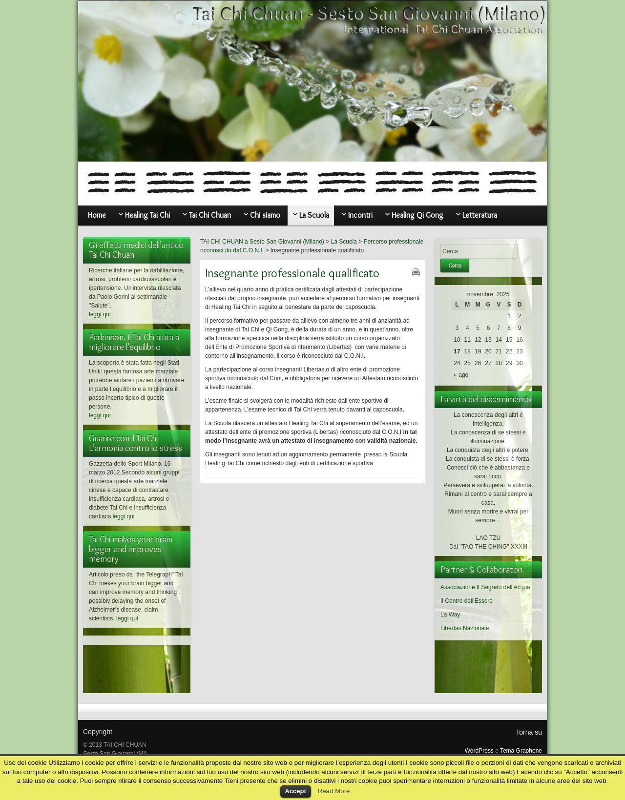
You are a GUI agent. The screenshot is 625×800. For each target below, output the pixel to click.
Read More (334, 791)
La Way (450, 614)
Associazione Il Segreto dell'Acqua (485, 587)
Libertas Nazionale (464, 628)
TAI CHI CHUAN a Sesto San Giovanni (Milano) (262, 241)
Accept (295, 791)
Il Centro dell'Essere (466, 600)
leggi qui (100, 314)
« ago (461, 374)
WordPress (479, 750)
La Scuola (344, 241)
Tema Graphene (521, 750)
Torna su (529, 732)
